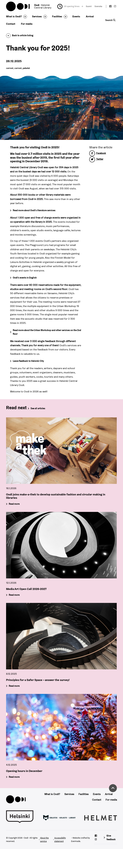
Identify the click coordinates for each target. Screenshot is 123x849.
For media (26, 23)
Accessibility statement (60, 840)
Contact (10, 23)
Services (37, 16)
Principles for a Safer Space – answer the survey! (38, 680)
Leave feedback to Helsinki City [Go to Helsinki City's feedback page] (28, 361)
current (9, 68)
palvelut (26, 68)
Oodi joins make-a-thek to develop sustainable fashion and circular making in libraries (55, 496)
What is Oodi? (14, 16)
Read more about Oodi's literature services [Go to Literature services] (34, 210)
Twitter (96, 159)
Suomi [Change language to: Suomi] (89, 6)
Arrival (90, 16)
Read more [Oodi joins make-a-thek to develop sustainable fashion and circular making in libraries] (14, 503)
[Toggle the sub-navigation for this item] (24, 17)
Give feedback (111, 837)
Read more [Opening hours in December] (14, 776)
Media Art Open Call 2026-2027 (26, 589)
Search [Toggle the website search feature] (110, 20)
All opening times (73, 6)
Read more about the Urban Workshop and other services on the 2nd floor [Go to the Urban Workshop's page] (47, 332)
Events (76, 16)
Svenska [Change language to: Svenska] (98, 6)
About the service (44, 840)
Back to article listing (19, 35)
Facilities (57, 16)
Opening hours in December (24, 771)
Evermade (75, 841)
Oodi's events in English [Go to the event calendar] (25, 277)
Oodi (18, 6)
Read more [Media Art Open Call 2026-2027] (14, 594)
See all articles (38, 408)
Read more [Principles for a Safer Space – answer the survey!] (14, 685)
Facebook (97, 153)
